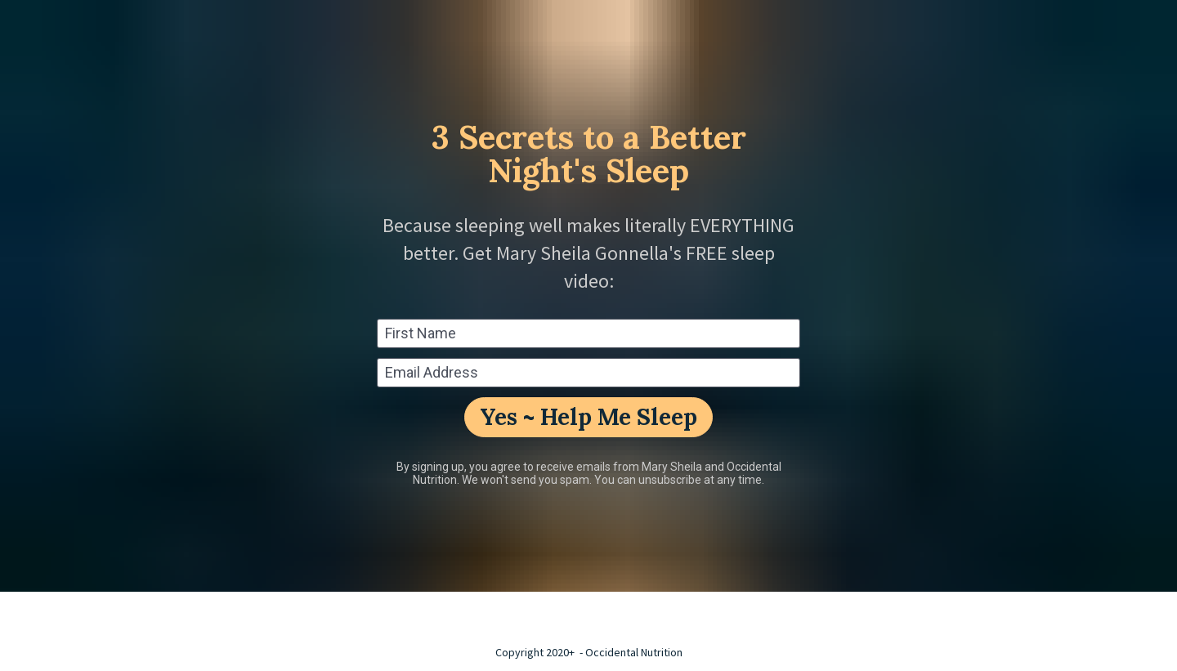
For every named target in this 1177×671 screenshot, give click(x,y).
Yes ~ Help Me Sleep (588, 417)
